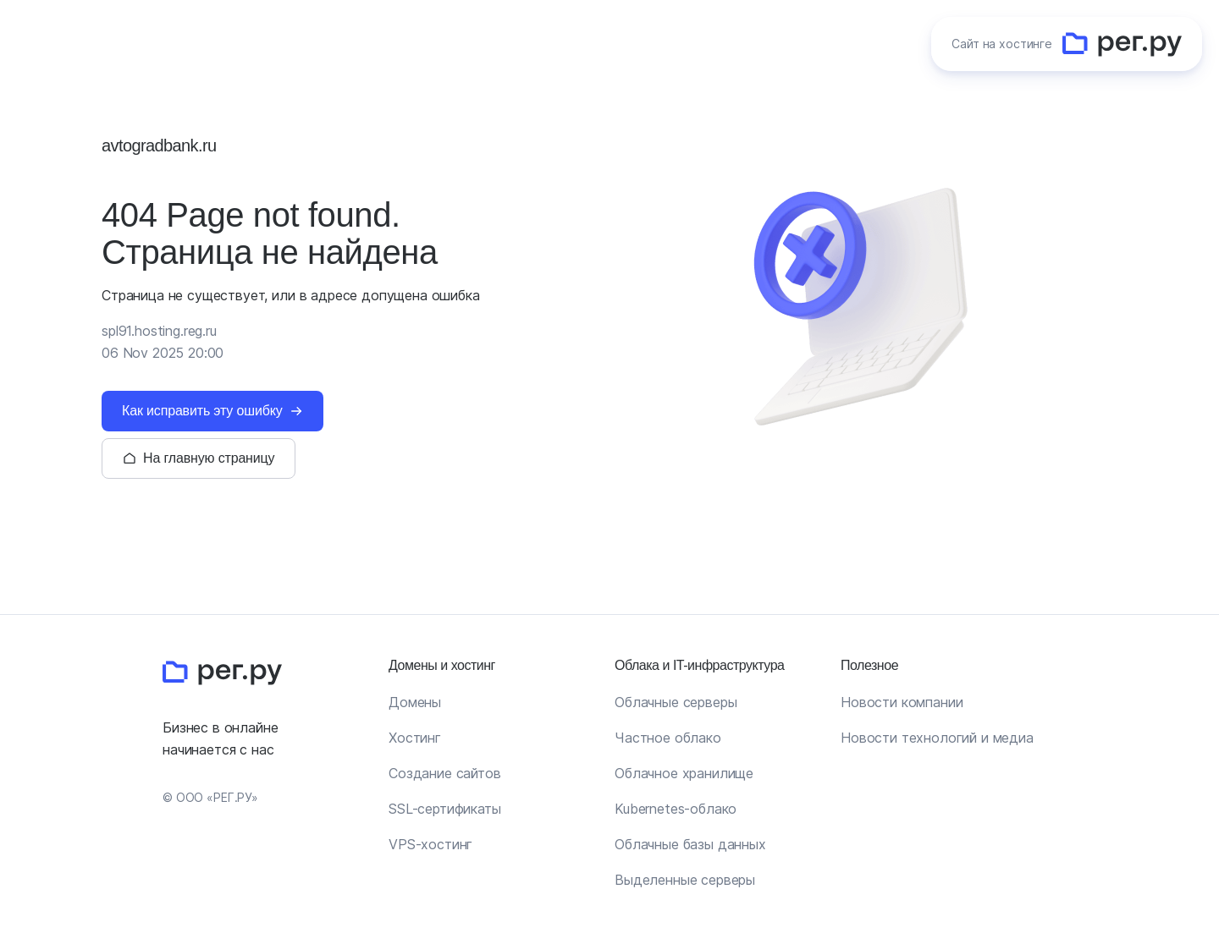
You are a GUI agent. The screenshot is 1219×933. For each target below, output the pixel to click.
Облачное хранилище (684, 773)
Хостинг (415, 737)
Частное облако (668, 737)
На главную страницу (208, 458)
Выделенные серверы (685, 879)
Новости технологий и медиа (937, 737)
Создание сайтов (445, 773)
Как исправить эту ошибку (202, 410)
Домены (415, 702)
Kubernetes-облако (675, 808)
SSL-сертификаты (445, 808)
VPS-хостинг (430, 844)
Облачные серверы (675, 702)
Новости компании (902, 702)
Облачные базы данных (690, 844)
